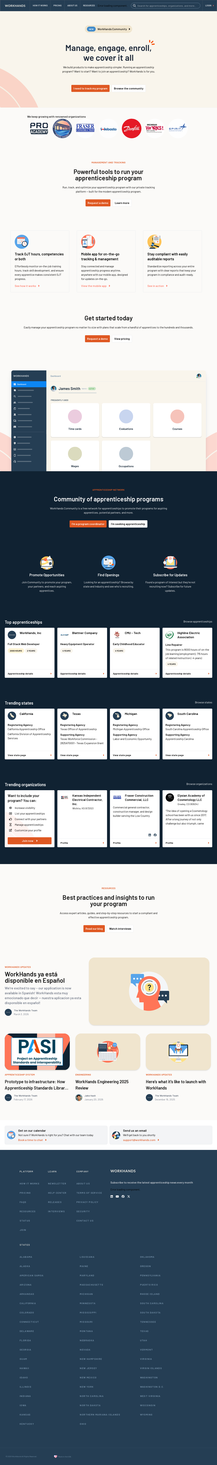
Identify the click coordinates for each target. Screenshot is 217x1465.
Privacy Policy (87, 1201)
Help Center (57, 1192)
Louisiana (87, 1256)
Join (23, 1229)
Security (83, 1211)
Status (25, 1220)
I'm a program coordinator (88, 524)
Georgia (25, 1349)
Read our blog (94, 928)
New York (87, 1386)
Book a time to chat (32, 1140)
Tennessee (148, 1321)
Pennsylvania (150, 1275)
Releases (55, 1201)
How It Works (30, 1183)
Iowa (23, 1405)
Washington (149, 1377)
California (26, 714)
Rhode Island (150, 1293)
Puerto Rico (149, 1284)
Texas (76, 714)
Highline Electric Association (188, 635)
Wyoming (146, 1414)
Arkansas (27, 1293)
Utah (143, 1340)
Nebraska (87, 1340)
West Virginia (150, 1395)
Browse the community (128, 88)
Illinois (25, 1386)
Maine (84, 1266)
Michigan (131, 714)
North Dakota (90, 1405)
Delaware (27, 1331)
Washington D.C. (152, 1386)
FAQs (23, 1201)
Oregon (145, 1266)
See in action (157, 285)
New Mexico (88, 1377)
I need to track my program (90, 88)
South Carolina (187, 714)
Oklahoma (147, 1256)
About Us (83, 1183)
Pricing (25, 1192)
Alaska (25, 1266)
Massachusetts (91, 1284)
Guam (23, 1358)
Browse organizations (199, 783)
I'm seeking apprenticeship (128, 524)
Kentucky (27, 1423)
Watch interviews (120, 928)
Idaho (24, 1377)
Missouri (86, 1321)
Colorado (27, 1312)
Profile (82, 842)
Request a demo (98, 202)
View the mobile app (95, 285)
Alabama (26, 1256)
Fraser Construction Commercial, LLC (139, 798)
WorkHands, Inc (30, 633)
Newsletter (57, 1183)
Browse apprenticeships (197, 621)
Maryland (87, 1275)
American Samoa (32, 1275)
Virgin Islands (151, 1368)
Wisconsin (148, 1405)
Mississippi (88, 1312)
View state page (30, 755)
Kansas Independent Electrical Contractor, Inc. (87, 800)
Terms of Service (89, 1192)
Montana (86, 1331)
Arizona (26, 1284)
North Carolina (92, 1395)
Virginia (146, 1358)
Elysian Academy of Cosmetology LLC (191, 798)
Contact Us (85, 1220)
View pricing (122, 338)
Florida (25, 1340)
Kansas (25, 1414)
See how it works (27, 285)
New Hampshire (91, 1358)
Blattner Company (84, 633)
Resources (28, 1211)
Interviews (56, 1211)
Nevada (85, 1349)
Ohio (83, 1423)
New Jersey (88, 1368)
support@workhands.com (141, 1140)
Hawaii (24, 1368)
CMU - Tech (133, 633)
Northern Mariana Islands (100, 1414)
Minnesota (88, 1303)
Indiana (25, 1395)
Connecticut (29, 1321)
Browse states (203, 702)
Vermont (146, 1349)
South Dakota (150, 1312)
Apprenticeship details (30, 673)
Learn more (122, 202)
